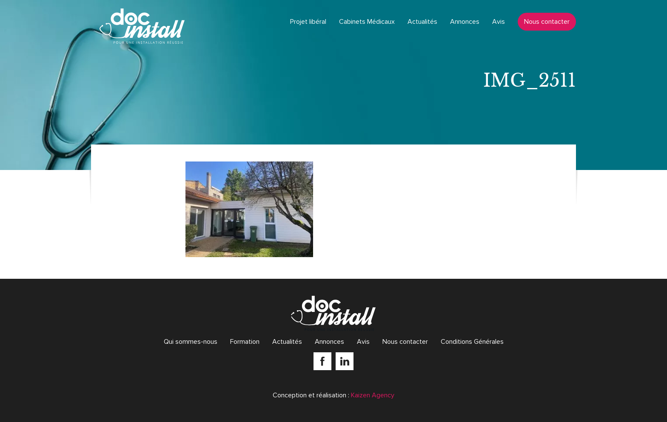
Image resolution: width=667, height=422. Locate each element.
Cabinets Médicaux (367, 21)
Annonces (464, 21)
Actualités (422, 21)
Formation (244, 341)
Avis (498, 21)
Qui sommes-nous (190, 341)
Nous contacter (547, 21)
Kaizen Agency (372, 395)
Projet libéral (308, 21)
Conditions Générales (472, 341)
